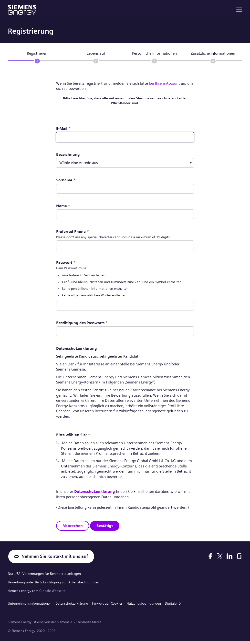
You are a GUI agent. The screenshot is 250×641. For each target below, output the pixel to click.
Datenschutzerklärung (94, 491)
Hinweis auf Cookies (107, 603)
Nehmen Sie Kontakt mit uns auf (54, 556)
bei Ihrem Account (164, 83)
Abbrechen (72, 525)
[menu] (239, 10)
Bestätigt (104, 525)
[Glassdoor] (239, 556)
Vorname (65, 180)
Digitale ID (173, 603)
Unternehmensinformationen (30, 603)
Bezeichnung (68, 154)
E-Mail (63, 128)
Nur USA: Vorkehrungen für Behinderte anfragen (44, 574)
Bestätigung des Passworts (82, 322)
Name (63, 206)
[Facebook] (210, 556)
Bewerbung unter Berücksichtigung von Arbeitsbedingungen (53, 582)
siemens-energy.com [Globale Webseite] (23, 591)
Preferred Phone (72, 231)
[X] (220, 556)
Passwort (65, 262)
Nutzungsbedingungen (143, 603)
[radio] (57, 442)
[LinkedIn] (229, 556)
